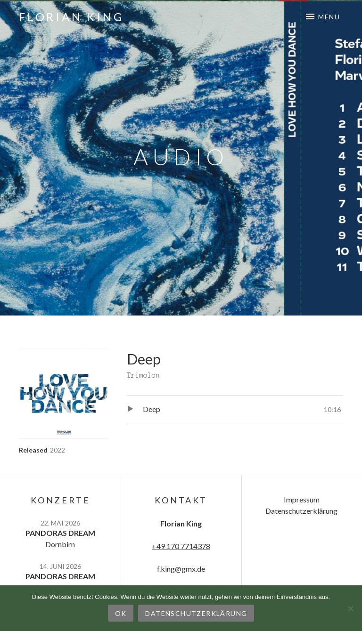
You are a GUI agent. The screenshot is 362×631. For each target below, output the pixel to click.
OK (121, 613)
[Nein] (350, 608)
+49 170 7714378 (181, 546)
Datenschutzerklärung (301, 510)
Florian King (71, 17)
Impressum (302, 499)
